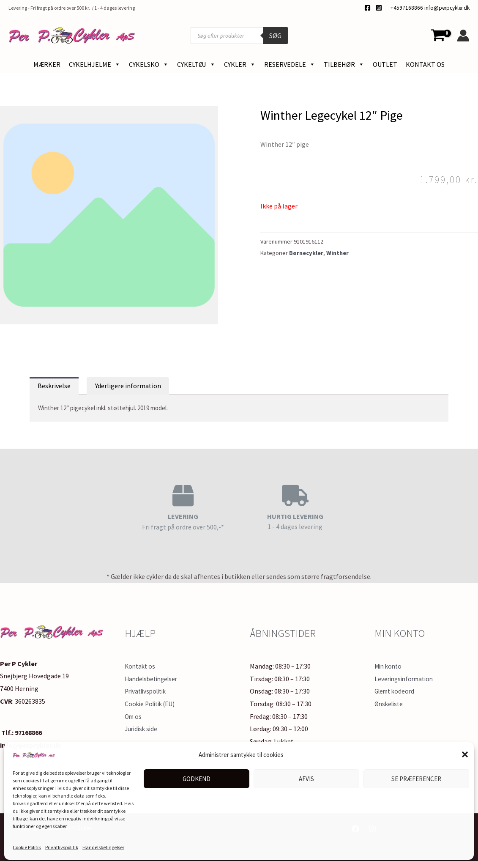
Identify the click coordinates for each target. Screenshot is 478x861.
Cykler (240, 64)
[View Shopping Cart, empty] (437, 35)
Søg (275, 35)
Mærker (46, 64)
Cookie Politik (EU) (152, 703)
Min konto (389, 666)
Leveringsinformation (406, 679)
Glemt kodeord (396, 691)
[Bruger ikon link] (463, 35)
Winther (337, 253)
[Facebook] (367, 8)
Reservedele (289, 64)
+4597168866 (407, 7)
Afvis (306, 776)
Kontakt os (425, 64)
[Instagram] (379, 8)
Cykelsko (149, 64)
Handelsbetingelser (103, 844)
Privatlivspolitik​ (61, 844)
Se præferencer (416, 776)
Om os (134, 716)
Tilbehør (344, 64)
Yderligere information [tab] (128, 385)
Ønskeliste (390, 703)
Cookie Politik (27, 844)
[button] (465, 751)
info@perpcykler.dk (447, 7)
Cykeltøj (196, 64)
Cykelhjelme (94, 64)
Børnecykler (306, 253)
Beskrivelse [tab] (54, 385)
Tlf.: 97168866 (21, 732)
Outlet (385, 64)
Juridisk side (142, 728)
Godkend (196, 776)
